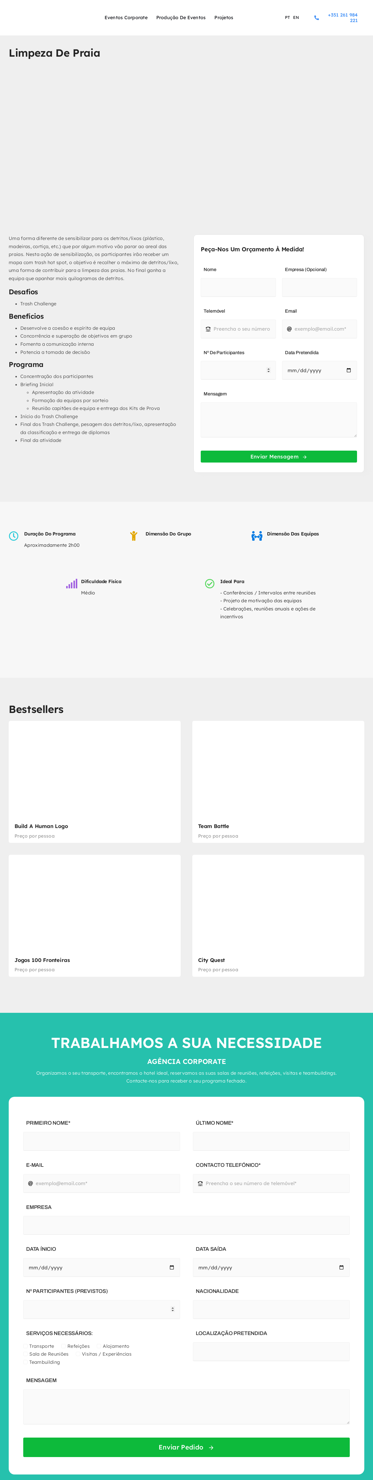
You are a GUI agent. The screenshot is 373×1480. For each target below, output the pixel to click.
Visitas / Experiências (107, 1354)
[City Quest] (278, 916)
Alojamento (116, 1346)
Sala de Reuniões (49, 1354)
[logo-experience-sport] (40, 13)
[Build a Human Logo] (95, 782)
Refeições (78, 1346)
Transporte (41, 1346)
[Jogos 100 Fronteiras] (95, 916)
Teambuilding (44, 1362)
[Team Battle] (278, 782)
